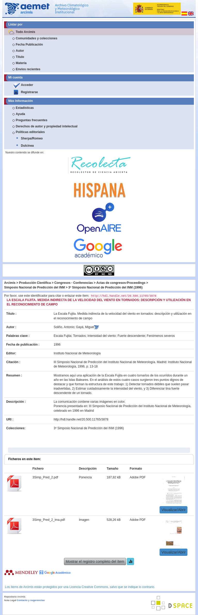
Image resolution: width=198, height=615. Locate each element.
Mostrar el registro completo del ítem (95, 561)
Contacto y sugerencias (31, 600)
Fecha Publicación (29, 44)
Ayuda (20, 114)
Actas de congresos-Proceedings (120, 283)
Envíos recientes (28, 69)
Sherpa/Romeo (32, 138)
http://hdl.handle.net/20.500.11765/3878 (81, 419)
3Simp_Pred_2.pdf (45, 477)
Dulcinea (27, 145)
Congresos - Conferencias (73, 283)
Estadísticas (25, 108)
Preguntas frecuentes (31, 120)
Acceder (27, 85)
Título (20, 57)
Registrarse (29, 92)
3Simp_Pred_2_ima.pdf (48, 520)
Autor (20, 50)
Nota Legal (10, 600)
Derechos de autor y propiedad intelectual (46, 126)
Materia (21, 63)
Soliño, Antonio (64, 327)
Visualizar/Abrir (173, 510)
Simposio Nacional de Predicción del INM (34, 287)
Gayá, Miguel (85, 327)
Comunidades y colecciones (36, 38)
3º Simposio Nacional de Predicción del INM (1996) (105, 287)
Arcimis (9, 283)
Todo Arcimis (25, 32)
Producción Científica (35, 283)
